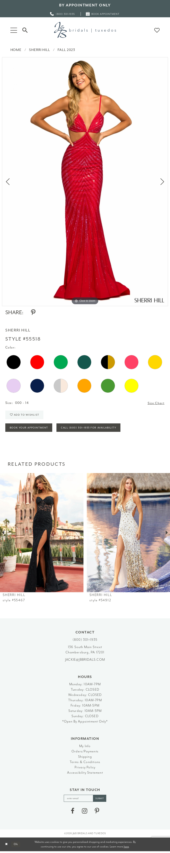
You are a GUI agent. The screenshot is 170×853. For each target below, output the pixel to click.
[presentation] (41, 534)
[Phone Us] (63, 13)
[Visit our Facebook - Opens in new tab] (72, 812)
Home (15, 50)
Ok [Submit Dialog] (16, 846)
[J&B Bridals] (85, 30)
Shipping (85, 758)
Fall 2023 (66, 50)
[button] (14, 30)
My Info (85, 747)
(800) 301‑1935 (85, 641)
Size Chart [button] (155, 403)
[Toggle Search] (25, 30)
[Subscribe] (100, 799)
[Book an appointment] (103, 13)
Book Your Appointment (30, 429)
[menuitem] (63, 13)
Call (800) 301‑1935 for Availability (92, 429)
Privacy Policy (85, 769)
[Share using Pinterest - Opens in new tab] (33, 312)
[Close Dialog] (7, 846)
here (126, 848)
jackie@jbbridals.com (85, 661)
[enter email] (85, 799)
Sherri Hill (39, 50)
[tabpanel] (85, 181)
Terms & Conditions (85, 763)
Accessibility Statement (85, 774)
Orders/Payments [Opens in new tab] (85, 753)
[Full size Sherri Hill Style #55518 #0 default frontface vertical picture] (85, 181)
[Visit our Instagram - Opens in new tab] (84, 812)
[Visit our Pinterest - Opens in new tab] (97, 812)
